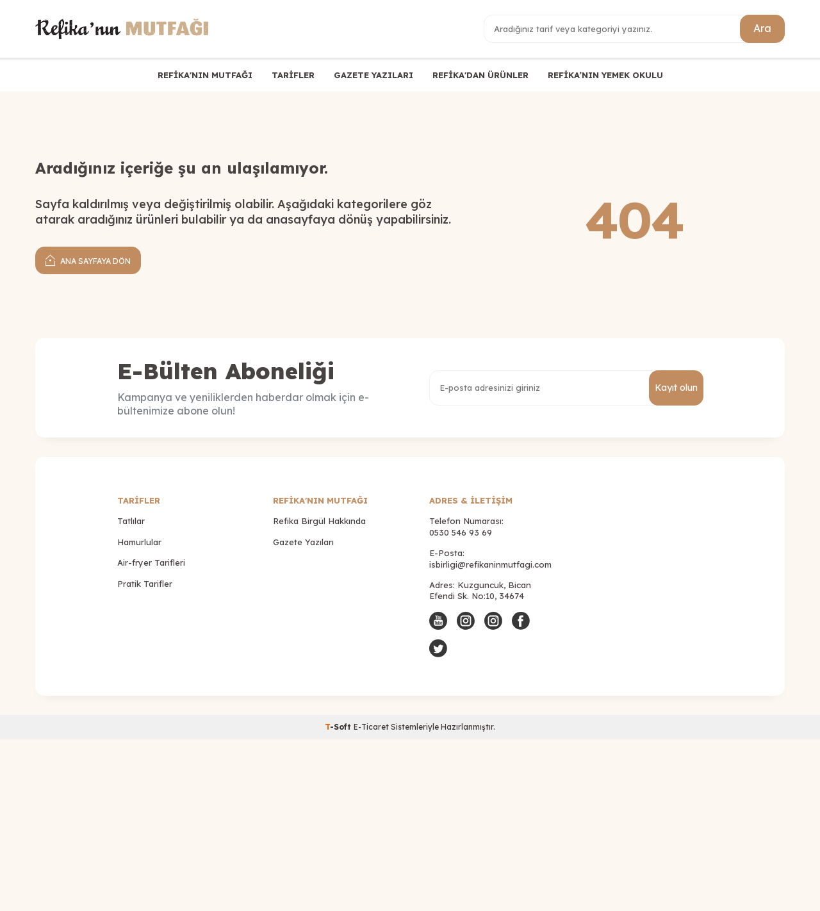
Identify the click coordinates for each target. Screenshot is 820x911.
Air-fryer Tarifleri (151, 562)
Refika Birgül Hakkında (319, 521)
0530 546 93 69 (460, 532)
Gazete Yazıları (303, 542)
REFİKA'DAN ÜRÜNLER (480, 75)
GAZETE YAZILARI (373, 75)
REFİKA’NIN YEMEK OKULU (605, 75)
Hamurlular (139, 542)
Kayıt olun (676, 387)
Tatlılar (131, 521)
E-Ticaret (371, 727)
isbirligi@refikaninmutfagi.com (490, 564)
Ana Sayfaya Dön (88, 259)
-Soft (339, 727)
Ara (762, 28)
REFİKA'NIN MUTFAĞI (205, 75)
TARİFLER (293, 75)
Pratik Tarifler (144, 584)
